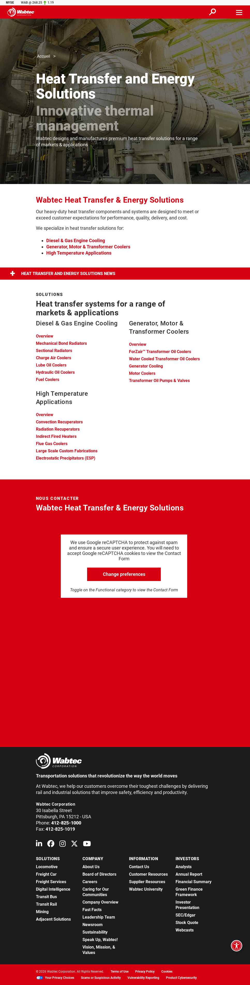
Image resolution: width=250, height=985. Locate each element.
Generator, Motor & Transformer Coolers (88, 246)
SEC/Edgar (185, 915)
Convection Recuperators (59, 421)
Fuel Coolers (47, 379)
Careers (89, 881)
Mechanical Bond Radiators (61, 343)
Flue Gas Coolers (51, 443)
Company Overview (100, 902)
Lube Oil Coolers (51, 365)
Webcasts (185, 930)
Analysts (184, 866)
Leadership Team (98, 917)
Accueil (43, 56)
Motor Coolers (142, 373)
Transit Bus (46, 896)
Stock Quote (187, 922)
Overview (44, 336)
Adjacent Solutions (53, 919)
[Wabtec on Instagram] (62, 844)
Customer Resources (148, 874)
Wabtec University (146, 889)
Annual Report (189, 874)
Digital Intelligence (53, 889)
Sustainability (95, 932)
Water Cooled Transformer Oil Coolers (164, 358)
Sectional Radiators (54, 350)
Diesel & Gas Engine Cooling (75, 240)
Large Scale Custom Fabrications (66, 450)
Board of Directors (99, 874)
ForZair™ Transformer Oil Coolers (160, 351)
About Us (91, 866)
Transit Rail (46, 904)
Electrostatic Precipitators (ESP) (65, 458)
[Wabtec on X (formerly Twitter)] (74, 844)
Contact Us (139, 866)
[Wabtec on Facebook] (50, 844)
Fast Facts (92, 909)
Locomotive (47, 866)
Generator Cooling (146, 366)
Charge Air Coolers (53, 357)
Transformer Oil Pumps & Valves (159, 380)
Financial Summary (193, 881)
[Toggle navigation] (239, 11)
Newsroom (92, 924)
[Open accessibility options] (236, 945)
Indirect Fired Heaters (56, 436)
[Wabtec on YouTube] (87, 844)
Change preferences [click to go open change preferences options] (124, 574)
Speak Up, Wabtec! (100, 939)
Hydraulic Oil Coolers (55, 372)
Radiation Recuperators (58, 429)
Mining (42, 911)
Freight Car (46, 874)
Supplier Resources (147, 881)
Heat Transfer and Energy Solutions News (62, 273)
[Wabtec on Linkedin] (39, 844)
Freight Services (51, 881)
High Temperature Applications (78, 253)
